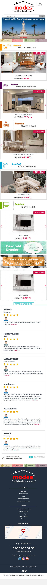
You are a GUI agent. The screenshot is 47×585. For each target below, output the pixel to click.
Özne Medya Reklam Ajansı (21, 575)
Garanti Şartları (23, 511)
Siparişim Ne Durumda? (23, 509)
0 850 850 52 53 (23, 548)
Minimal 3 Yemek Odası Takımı (23, 154)
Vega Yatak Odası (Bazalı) (23, 114)
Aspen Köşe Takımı (23, 195)
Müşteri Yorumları (23, 498)
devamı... (14, 324)
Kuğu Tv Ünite (23, 235)
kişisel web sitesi (28, 578)
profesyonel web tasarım (13, 578)
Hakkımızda (23, 491)
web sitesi (39, 578)
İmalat (23, 496)
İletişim (23, 519)
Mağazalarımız (23, 493)
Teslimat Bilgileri (23, 514)
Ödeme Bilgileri (23, 516)
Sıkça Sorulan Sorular (23, 501)
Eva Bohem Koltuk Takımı (23, 76)
